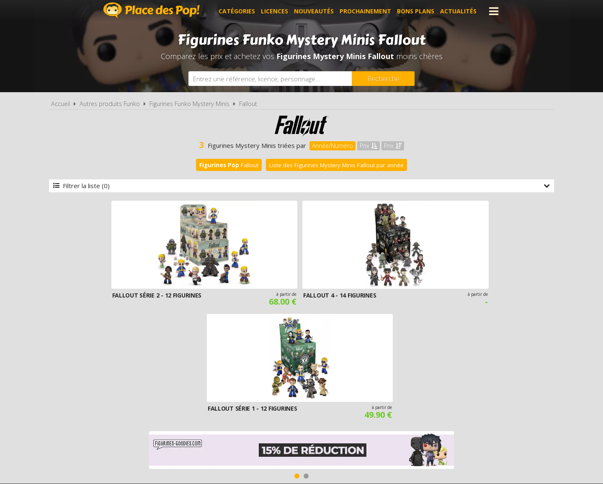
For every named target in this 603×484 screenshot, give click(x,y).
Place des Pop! (152, 10)
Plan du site (393, 384)
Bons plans (415, 11)
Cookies (352, 384)
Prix (368, 146)
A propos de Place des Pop (195, 384)
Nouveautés (314, 11)
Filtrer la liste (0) (301, 185)
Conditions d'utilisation (290, 384)
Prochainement (365, 11)
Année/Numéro (332, 146)
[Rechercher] (383, 78)
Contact (434, 384)
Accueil (60, 104)
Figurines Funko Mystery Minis (189, 104)
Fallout (248, 104)
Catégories (237, 11)
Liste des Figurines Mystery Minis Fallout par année (336, 165)
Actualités (458, 11)
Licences (274, 11)
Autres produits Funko (110, 104)
